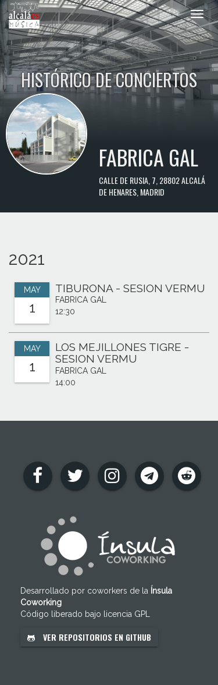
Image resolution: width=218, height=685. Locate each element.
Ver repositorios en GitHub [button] (89, 637)
